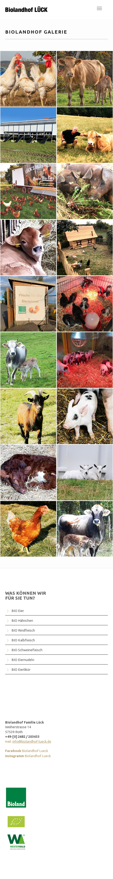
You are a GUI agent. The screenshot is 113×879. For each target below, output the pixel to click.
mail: (28, 741)
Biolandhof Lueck (26, 751)
